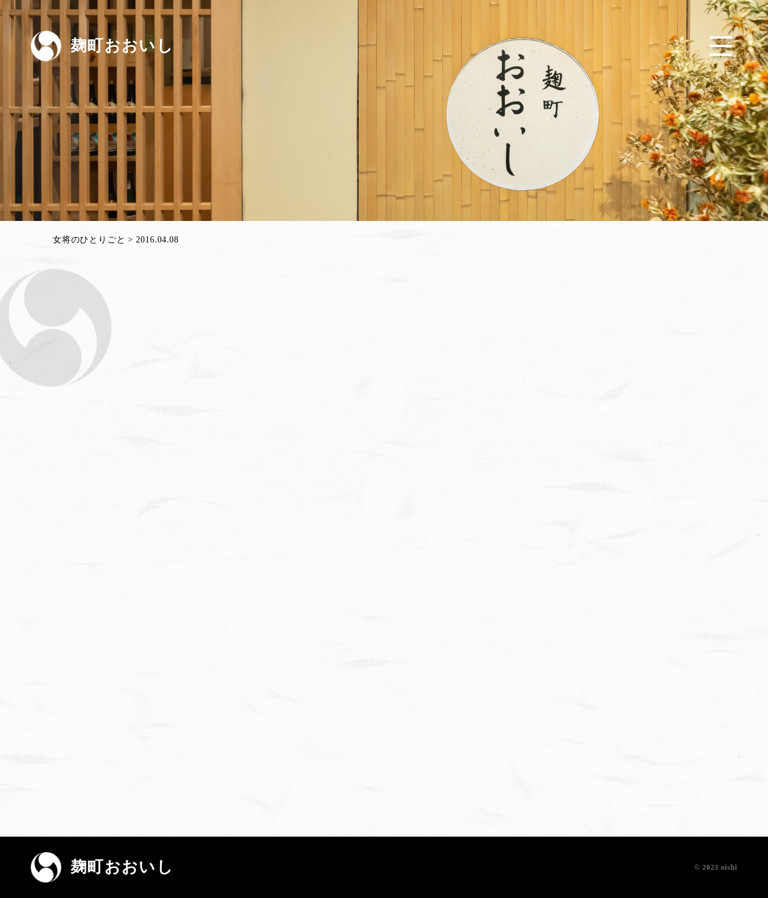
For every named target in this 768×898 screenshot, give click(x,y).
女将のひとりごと (89, 240)
